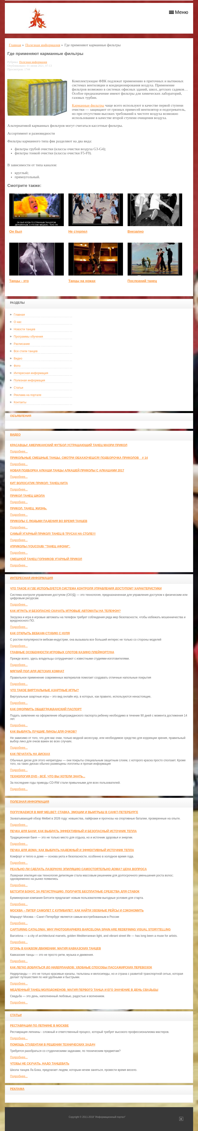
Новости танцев (24, 329)
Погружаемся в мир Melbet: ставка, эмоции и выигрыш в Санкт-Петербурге (74, 812)
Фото (17, 366)
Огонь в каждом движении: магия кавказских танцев (55, 948)
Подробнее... (19, 451)
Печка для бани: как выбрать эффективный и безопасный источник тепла (73, 831)
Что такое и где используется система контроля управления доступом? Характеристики (85, 588)
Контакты (20, 402)
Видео (18, 358)
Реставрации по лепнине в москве (39, 1025)
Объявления (20, 416)
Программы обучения (28, 336)
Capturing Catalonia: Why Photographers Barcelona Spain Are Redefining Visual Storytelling (90, 929)
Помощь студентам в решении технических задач (52, 1044)
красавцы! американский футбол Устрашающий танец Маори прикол (68, 445)
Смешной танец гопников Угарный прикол (46, 559)
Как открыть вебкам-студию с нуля (40, 633)
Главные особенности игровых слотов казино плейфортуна (62, 652)
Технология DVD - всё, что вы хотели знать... (47, 776)
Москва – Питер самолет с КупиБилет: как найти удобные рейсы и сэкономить (77, 910)
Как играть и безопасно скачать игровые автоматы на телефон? (65, 611)
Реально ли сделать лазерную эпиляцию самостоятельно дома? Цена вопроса (78, 869)
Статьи (18, 387)
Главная (19, 314)
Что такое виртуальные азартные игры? (44, 690)
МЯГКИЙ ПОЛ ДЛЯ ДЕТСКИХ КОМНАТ (37, 671)
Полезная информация (29, 380)
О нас (17, 322)
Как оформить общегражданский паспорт (46, 709)
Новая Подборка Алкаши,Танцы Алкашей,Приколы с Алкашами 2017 (67, 470)
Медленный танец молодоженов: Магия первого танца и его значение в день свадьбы (84, 990)
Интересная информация (31, 373)
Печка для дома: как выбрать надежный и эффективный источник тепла (72, 850)
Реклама (17, 1089)
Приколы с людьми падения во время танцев (48, 521)
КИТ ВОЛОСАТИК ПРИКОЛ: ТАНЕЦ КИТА (39, 483)
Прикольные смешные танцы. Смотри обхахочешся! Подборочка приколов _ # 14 (79, 458)
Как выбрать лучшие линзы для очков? (43, 731)
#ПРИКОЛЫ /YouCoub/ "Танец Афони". (40, 546)
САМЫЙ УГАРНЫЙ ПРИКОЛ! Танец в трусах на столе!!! (52, 533)
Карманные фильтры (88, 105)
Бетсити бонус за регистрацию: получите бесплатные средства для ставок (74, 891)
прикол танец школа (27, 495)
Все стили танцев (26, 351)
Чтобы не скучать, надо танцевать (39, 1063)
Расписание (22, 344)
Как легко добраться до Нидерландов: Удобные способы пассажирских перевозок (81, 967)
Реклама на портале (27, 395)
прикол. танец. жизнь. (28, 508)
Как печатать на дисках (30, 754)
